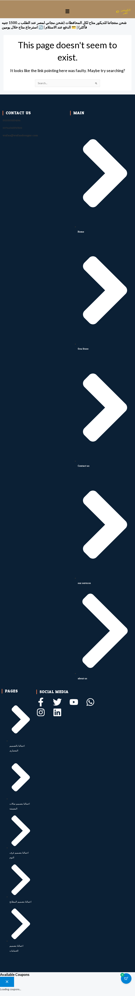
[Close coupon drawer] (7, 982)
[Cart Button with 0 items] (126, 978)
